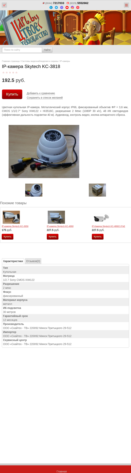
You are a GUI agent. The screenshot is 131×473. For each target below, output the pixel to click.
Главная (62, 471)
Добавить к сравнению (41, 93)
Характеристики (13, 261)
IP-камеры (65, 61)
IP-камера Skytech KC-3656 (15, 226)
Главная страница (10, 61)
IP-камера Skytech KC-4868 (60, 226)
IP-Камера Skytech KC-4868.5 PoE (108, 226)
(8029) (77, 3)
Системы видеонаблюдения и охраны (39, 61)
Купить (12, 94)
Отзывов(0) (33, 261)
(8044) (53, 3)
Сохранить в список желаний (45, 97)
